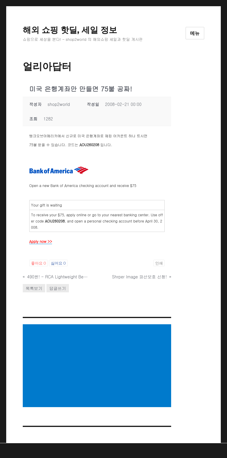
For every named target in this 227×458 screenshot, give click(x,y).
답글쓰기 (57, 288)
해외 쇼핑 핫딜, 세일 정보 (70, 30)
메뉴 (195, 33)
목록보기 (34, 288)
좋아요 (38, 263)
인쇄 (159, 263)
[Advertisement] (98, 366)
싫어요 (58, 263)
